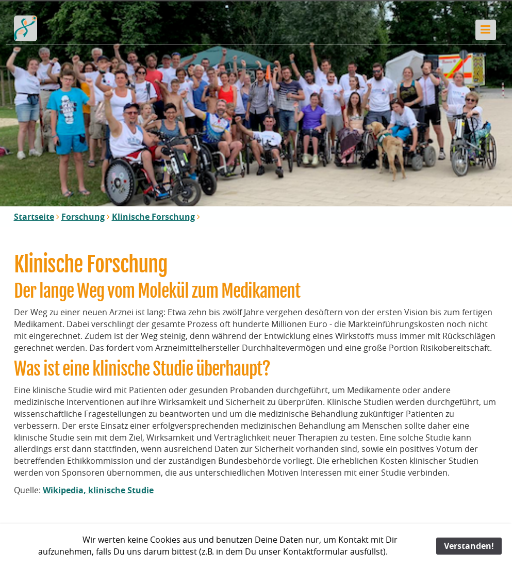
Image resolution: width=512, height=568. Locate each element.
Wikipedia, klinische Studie (98, 490)
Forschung (83, 216)
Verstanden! (469, 545)
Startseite (34, 216)
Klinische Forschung (153, 216)
